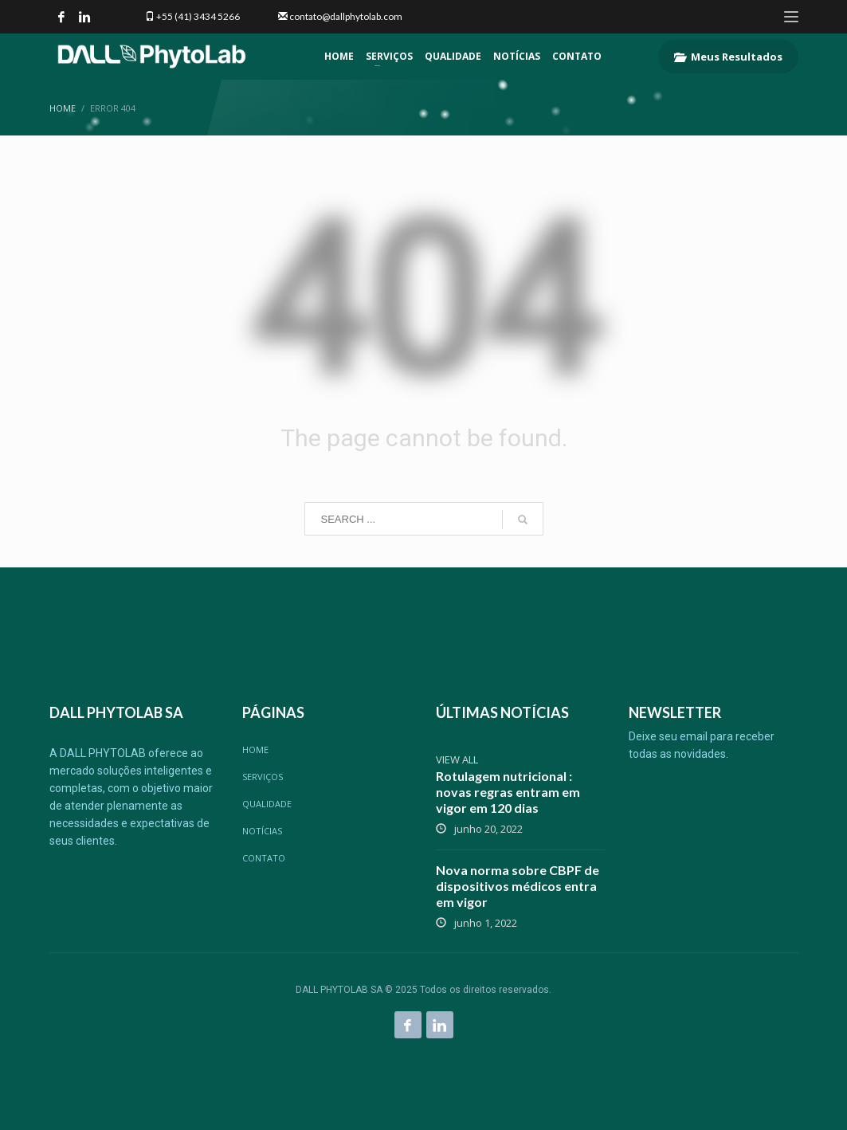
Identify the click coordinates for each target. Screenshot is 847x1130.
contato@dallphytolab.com (345, 16)
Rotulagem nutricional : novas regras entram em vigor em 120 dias (508, 791)
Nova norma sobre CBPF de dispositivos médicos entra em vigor (517, 885)
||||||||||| (258, 16)
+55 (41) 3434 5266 (198, 16)
